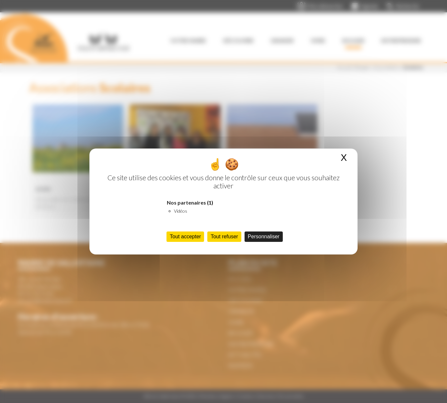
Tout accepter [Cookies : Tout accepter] (185, 236)
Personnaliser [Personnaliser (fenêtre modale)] (264, 236)
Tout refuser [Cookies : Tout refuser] (224, 236)
